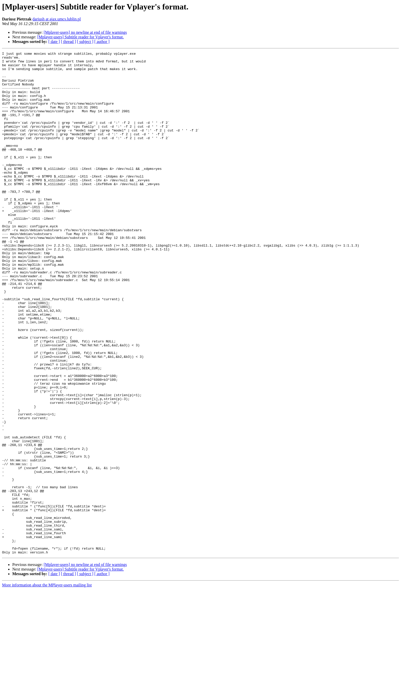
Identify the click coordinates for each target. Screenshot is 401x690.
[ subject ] (85, 41)
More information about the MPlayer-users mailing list (47, 685)
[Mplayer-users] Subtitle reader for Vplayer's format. (80, 37)
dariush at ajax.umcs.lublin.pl (56, 19)
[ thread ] (68, 41)
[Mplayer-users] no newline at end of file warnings (85, 32)
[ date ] (54, 41)
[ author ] (102, 41)
